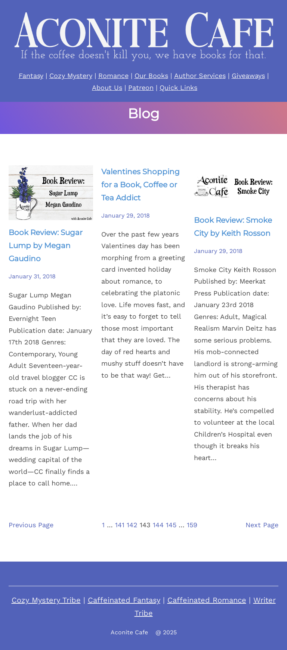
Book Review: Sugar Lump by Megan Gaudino (46, 245)
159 (192, 525)
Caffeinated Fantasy (124, 600)
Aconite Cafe (129, 632)
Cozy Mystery (70, 75)
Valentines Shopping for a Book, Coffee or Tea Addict (140, 184)
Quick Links (178, 87)
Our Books (151, 75)
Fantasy (31, 75)
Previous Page (31, 525)
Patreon (141, 87)
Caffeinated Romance (206, 600)
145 (171, 525)
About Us (107, 87)
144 (158, 525)
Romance (113, 75)
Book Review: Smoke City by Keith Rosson (233, 227)
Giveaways (248, 75)
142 (132, 525)
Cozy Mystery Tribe (46, 600)
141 (119, 525)
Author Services (200, 75)
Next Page (262, 525)
